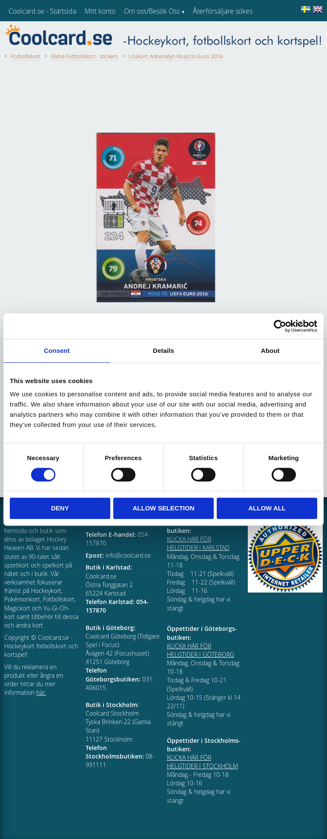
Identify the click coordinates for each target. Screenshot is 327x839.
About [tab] (270, 350)
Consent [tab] (57, 350)
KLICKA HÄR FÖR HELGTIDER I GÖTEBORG (200, 650)
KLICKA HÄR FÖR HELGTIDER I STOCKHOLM (202, 761)
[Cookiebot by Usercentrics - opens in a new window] (280, 326)
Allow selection (163, 508)
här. (41, 692)
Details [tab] (163, 350)
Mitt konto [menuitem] (100, 11)
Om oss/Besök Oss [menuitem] (152, 11)
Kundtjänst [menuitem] (209, 33)
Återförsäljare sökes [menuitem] (222, 11)
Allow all (267, 508)
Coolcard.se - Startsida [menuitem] (42, 11)
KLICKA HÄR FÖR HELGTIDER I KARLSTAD (198, 543)
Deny (60, 508)
